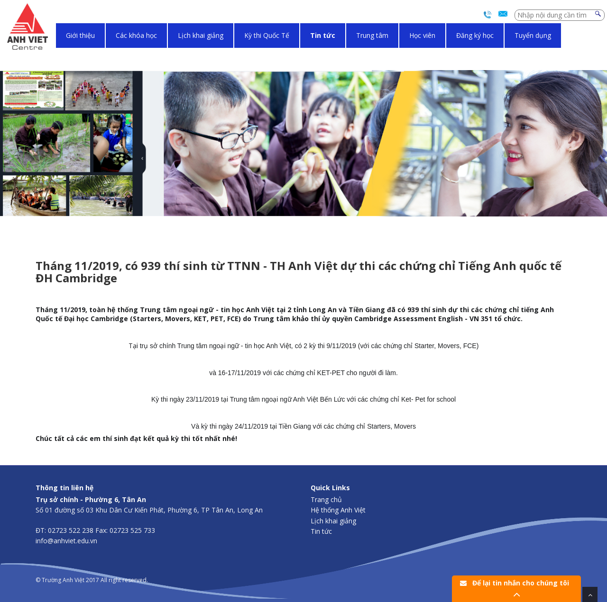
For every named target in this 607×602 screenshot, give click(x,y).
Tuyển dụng (533, 35)
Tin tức (322, 35)
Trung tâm (372, 35)
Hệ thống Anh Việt (338, 509)
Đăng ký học (475, 35)
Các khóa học (136, 35)
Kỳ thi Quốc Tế (266, 35)
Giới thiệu (80, 35)
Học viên (422, 35)
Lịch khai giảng (200, 35)
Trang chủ (326, 499)
